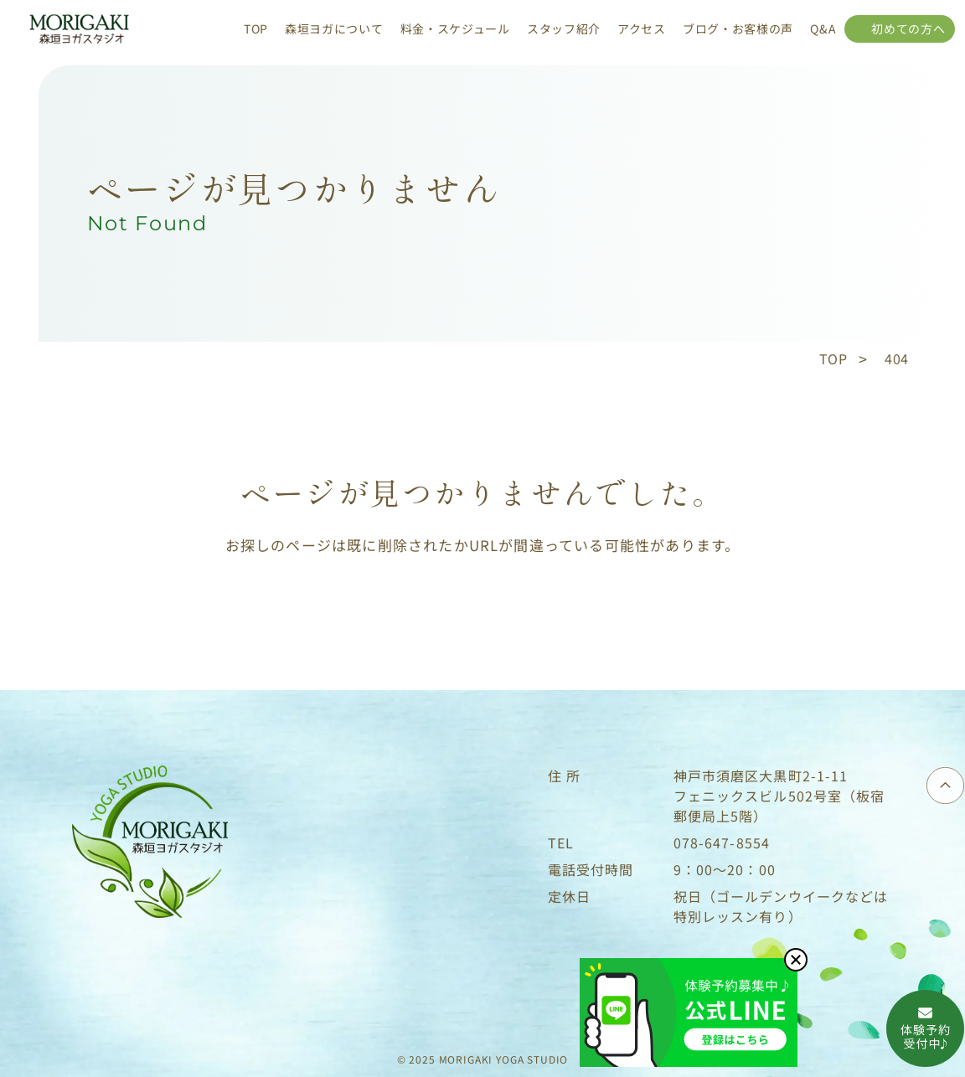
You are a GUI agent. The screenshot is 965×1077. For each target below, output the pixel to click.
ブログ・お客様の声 (738, 28)
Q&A (823, 28)
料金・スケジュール (455, 28)
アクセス (641, 28)
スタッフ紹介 (564, 28)
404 (897, 358)
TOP (256, 28)
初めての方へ (908, 28)
